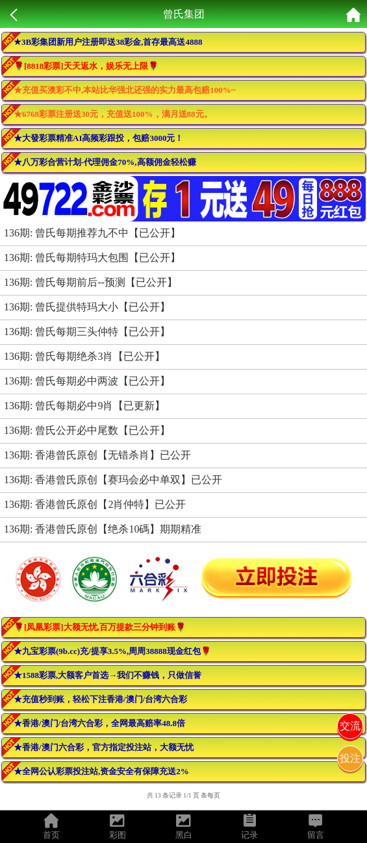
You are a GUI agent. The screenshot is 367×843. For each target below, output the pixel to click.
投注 (350, 758)
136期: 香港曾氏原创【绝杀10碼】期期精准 (102, 529)
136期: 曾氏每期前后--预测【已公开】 (90, 282)
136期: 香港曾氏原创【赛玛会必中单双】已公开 (113, 479)
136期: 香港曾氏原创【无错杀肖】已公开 (97, 454)
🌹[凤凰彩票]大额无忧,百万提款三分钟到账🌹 (100, 627)
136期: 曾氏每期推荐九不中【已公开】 (92, 232)
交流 (350, 725)
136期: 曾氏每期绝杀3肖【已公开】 (84, 356)
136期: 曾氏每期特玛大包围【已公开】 (92, 257)
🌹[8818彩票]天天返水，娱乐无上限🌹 (86, 66)
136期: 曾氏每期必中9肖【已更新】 (84, 405)
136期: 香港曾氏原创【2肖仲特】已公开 (95, 504)
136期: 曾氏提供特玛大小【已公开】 (87, 306)
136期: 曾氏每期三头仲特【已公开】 (87, 331)
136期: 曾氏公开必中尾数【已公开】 (87, 430)
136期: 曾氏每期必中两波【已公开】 (87, 380)
